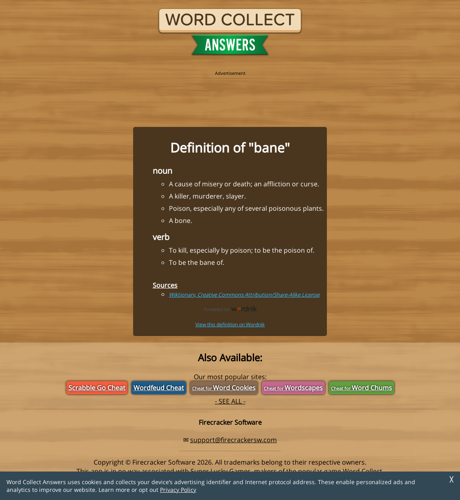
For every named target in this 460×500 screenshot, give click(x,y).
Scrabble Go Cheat (96, 387)
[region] (230, 94)
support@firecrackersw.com (233, 439)
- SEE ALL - (230, 401)
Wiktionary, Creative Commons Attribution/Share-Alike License (244, 294)
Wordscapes (293, 387)
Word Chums (361, 387)
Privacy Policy (178, 489)
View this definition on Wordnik (230, 324)
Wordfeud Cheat (159, 387)
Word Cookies (224, 387)
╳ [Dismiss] (451, 479)
